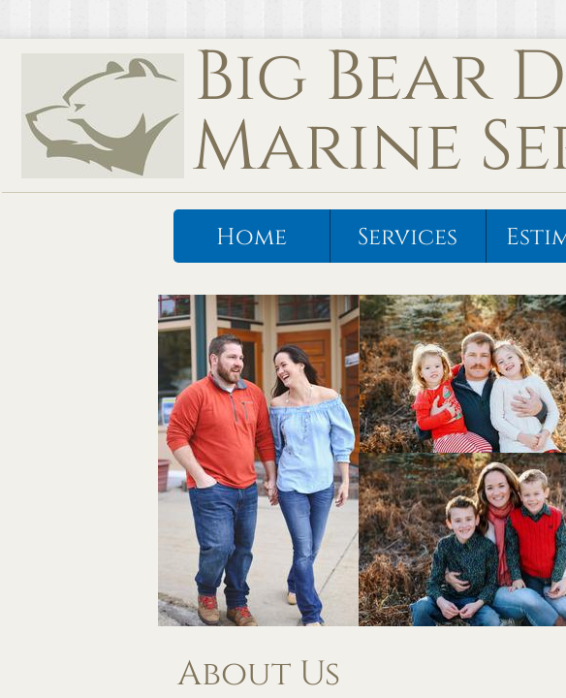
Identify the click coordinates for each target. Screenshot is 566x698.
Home (251, 237)
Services (407, 237)
